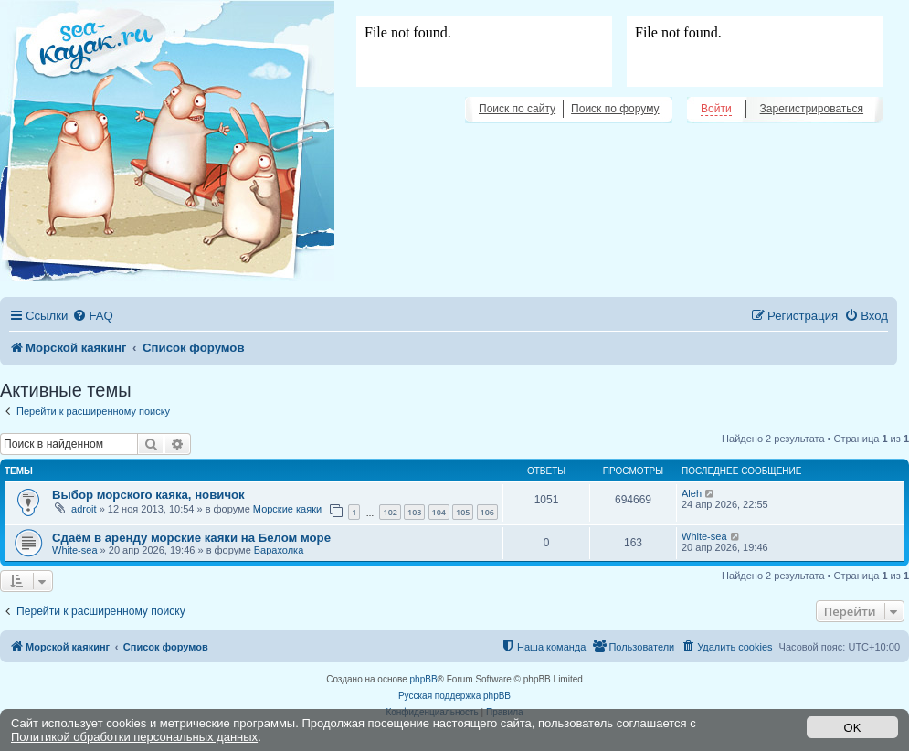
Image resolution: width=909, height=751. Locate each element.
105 (463, 512)
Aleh (692, 493)
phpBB (424, 679)
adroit (84, 508)
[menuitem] (92, 315)
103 (414, 512)
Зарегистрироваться (811, 108)
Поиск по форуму (615, 108)
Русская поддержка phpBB (454, 696)
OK (852, 728)
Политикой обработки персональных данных (134, 737)
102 (389, 512)
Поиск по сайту (517, 108)
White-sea (75, 550)
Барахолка (278, 550)
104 (439, 512)
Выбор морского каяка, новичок (148, 495)
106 (487, 512)
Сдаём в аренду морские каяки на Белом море (191, 538)
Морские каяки (287, 508)
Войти (716, 108)
